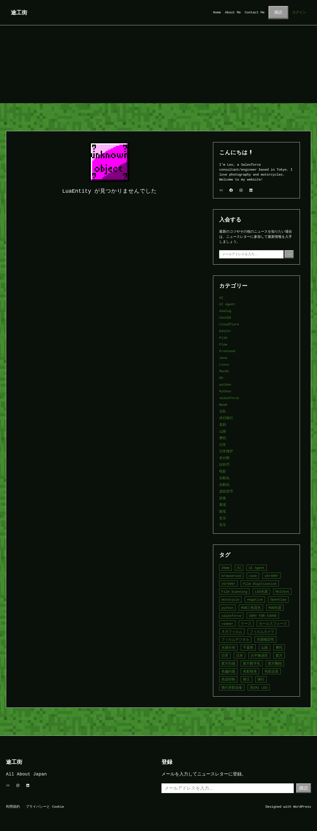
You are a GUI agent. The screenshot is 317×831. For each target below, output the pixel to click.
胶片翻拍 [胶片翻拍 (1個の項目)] (275, 663)
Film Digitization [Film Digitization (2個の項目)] (260, 584)
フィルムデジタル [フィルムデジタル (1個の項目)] (235, 639)
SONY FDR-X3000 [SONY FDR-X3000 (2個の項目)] (263, 616)
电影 (222, 471)
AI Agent (227, 304)
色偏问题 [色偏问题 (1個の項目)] (228, 671)
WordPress (302, 806)
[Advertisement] (158, 66)
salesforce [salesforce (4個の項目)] (231, 616)
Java (223, 358)
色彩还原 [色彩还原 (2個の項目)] (271, 671)
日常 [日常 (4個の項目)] (224, 655)
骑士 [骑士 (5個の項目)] (246, 679)
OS (221, 378)
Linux (224, 364)
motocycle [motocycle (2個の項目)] (230, 599)
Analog (225, 311)
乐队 (222, 411)
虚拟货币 (226, 491)
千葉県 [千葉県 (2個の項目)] (248, 648)
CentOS (225, 317)
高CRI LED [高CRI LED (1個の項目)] (258, 687)
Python (225, 391)
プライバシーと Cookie (45, 806)
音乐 (222, 518)
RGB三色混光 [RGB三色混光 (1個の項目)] (251, 608)
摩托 (222, 438)
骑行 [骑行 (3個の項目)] (261, 679)
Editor (225, 331)
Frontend (227, 351)
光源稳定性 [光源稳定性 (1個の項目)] (265, 639)
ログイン (299, 12)
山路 (222, 431)
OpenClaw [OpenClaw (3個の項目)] (278, 599)
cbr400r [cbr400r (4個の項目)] (271, 576)
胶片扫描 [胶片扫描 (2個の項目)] (228, 663)
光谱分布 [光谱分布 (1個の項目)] (228, 648)
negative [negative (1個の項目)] (255, 599)
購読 (278, 12)
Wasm (223, 404)
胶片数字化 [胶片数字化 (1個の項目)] (251, 663)
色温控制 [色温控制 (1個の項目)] (228, 679)
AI (221, 298)
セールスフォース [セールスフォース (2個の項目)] (273, 623)
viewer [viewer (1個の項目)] (227, 623)
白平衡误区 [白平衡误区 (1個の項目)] (259, 655)
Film (223, 338)
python (225, 384)
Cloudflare (229, 324)
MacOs (224, 371)
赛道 (222, 505)
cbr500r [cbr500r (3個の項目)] (228, 584)
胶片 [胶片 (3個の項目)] (279, 655)
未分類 (224, 458)
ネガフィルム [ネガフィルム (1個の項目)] (231, 631)
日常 (222, 445)
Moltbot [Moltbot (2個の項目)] (282, 591)
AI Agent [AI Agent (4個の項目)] (256, 568)
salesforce (229, 398)
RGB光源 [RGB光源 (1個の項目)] (274, 608)
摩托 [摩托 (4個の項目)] (279, 648)
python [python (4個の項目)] (227, 608)
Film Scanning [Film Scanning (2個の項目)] (234, 591)
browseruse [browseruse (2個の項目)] (231, 576)
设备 (222, 498)
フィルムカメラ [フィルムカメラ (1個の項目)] (262, 631)
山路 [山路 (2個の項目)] (264, 648)
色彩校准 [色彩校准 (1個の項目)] (250, 671)
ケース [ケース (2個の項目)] (246, 623)
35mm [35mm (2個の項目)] (225, 568)
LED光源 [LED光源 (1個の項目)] (261, 591)
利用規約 (13, 806)
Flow (223, 344)
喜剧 (222, 425)
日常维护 (226, 451)
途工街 (19, 12)
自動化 (224, 478)
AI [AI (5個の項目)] (239, 568)
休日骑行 (226, 418)
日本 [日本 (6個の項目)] (239, 655)
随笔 (222, 511)
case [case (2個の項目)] (253, 576)
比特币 (224, 464)
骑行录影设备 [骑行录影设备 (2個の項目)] (231, 687)
